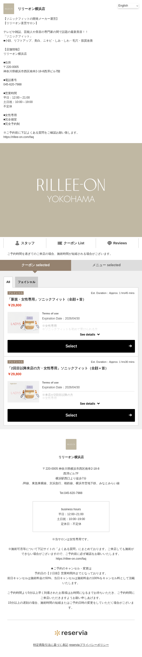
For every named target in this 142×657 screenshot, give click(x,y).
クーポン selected (35, 265)
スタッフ (25, 243)
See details (87, 334)
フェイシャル (26, 282)
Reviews (117, 243)
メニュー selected (106, 265)
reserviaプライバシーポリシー (89, 645)
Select (71, 346)
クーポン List (71, 243)
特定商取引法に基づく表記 (50, 645)
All (8, 282)
